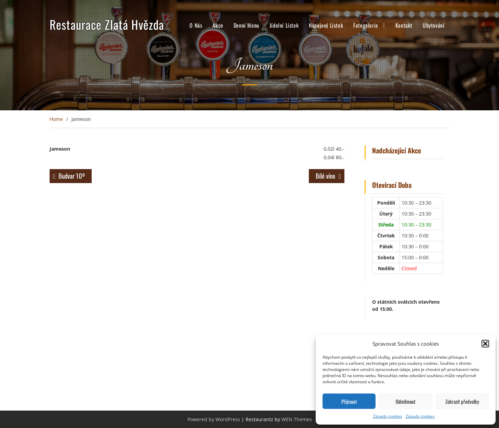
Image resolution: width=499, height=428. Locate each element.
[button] (485, 343)
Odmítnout (406, 401)
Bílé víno (325, 175)
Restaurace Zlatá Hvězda (107, 24)
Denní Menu (246, 25)
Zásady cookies (387, 416)
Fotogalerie (365, 25)
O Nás (195, 25)
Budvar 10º (71, 175)
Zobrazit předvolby (462, 401)
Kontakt (403, 25)
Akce (217, 25)
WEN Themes (296, 419)
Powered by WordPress (213, 419)
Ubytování (433, 25)
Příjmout (349, 401)
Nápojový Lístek (326, 25)
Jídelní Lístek (284, 25)
